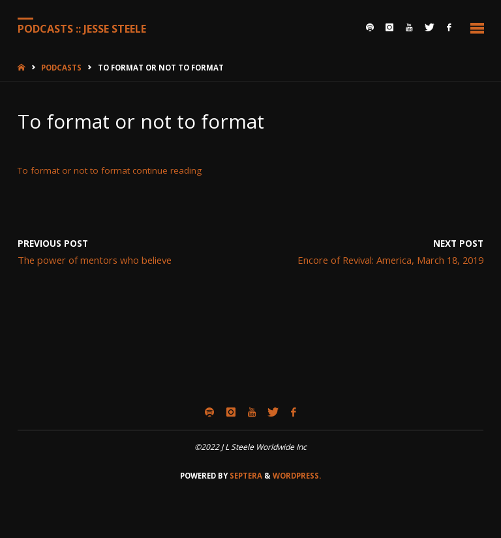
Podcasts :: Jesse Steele (82, 28)
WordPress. (297, 476)
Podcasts (61, 67)
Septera (245, 476)
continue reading (167, 170)
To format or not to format (74, 170)
